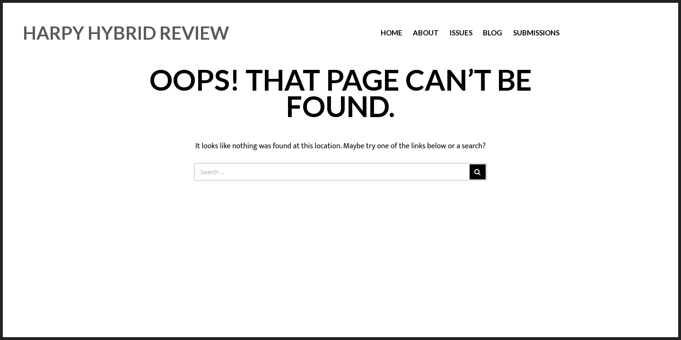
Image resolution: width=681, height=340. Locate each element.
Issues (461, 32)
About (426, 32)
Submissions (536, 32)
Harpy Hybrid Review (126, 32)
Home (391, 32)
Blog (492, 32)
